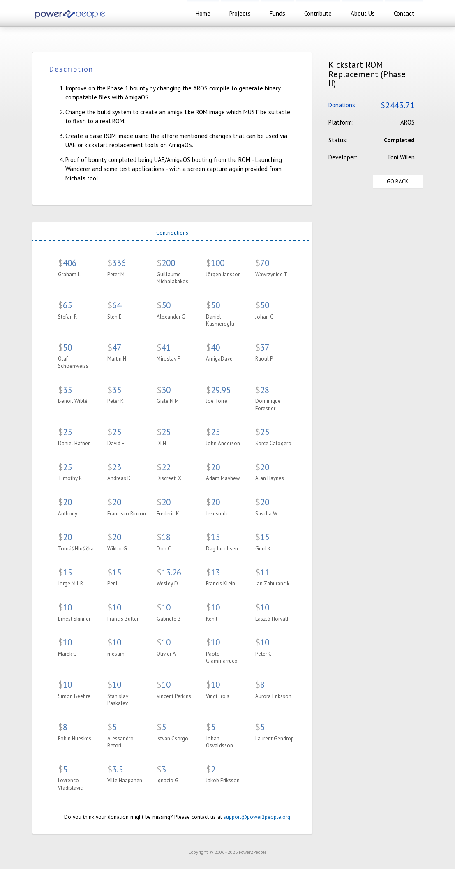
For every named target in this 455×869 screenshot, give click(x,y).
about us (363, 13)
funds (277, 13)
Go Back (398, 181)
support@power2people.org (257, 816)
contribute (318, 13)
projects (240, 13)
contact (404, 13)
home (203, 13)
